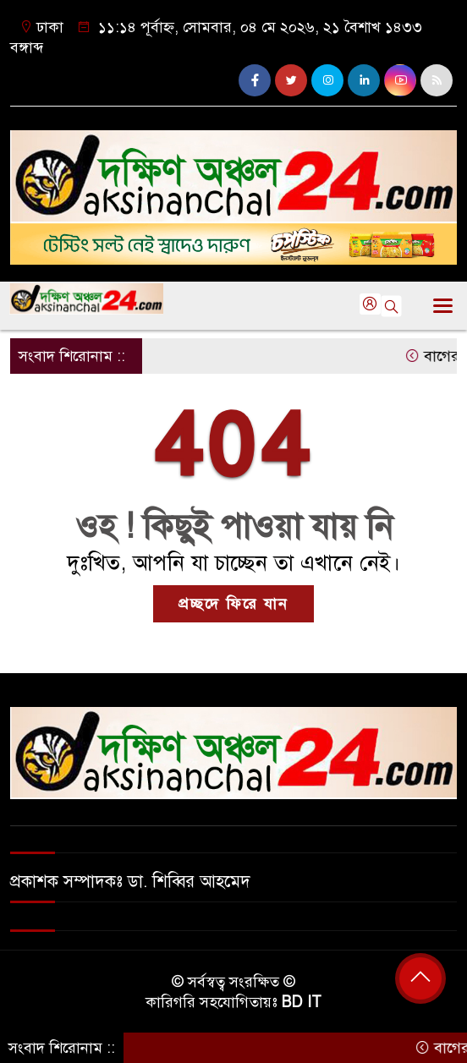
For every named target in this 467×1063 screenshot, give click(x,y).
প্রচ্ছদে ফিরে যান (233, 604)
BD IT (301, 1002)
